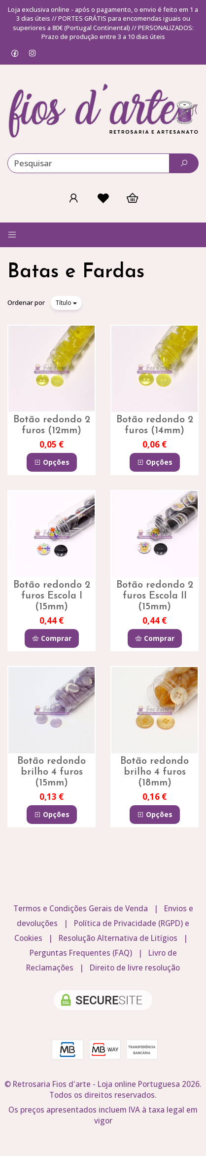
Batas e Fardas (75, 272)
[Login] (73, 198)
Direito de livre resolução (135, 968)
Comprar (51, 638)
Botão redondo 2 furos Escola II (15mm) (154, 596)
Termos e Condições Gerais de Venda (80, 908)
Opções (51, 462)
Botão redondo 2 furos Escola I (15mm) (51, 596)
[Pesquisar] (184, 163)
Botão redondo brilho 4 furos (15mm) (51, 772)
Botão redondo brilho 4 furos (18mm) (154, 772)
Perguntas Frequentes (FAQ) (81, 953)
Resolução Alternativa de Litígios (118, 938)
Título (66, 302)
